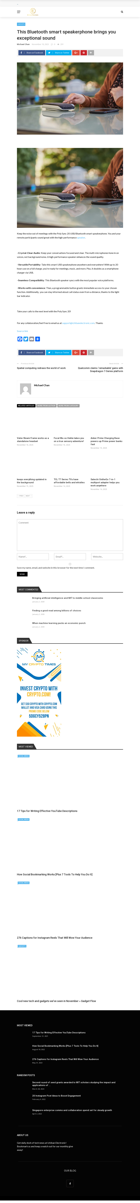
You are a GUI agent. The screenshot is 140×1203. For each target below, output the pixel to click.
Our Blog (70, 1170)
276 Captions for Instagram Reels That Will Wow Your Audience (54, 937)
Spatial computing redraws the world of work (41, 368)
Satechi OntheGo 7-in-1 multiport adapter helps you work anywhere (105, 482)
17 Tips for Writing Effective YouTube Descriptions (47, 811)
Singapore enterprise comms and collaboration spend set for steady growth (72, 1110)
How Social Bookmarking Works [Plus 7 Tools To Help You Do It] (54, 874)
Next (28, 496)
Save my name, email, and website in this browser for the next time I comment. (56, 567)
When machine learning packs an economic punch (59, 623)
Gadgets (21, 24)
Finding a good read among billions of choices (56, 610)
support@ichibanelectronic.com (78, 323)
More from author (46, 406)
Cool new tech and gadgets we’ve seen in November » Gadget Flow (56, 1001)
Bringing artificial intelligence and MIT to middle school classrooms (67, 598)
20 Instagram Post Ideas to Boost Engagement (56, 1095)
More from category (68, 406)
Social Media (23, 756)
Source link (22, 331)
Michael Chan (23, 44)
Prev (20, 496)
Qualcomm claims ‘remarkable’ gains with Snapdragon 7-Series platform (100, 370)
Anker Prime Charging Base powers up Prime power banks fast (106, 441)
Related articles (26, 406)
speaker (81, 237)
